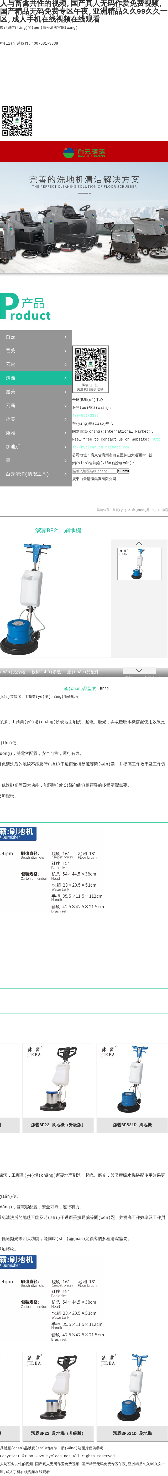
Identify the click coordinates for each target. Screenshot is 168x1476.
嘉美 (10, 392)
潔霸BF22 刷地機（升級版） (58, 1125)
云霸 (10, 405)
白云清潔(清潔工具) (27, 474)
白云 (10, 337)
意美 (10, 350)
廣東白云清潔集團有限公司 (94, 479)
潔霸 (10, 378)
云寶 (10, 364)
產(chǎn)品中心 (36, 311)
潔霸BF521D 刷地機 (132, 1125)
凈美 (10, 419)
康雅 (10, 433)
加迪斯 (13, 447)
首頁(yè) (120, 510)
